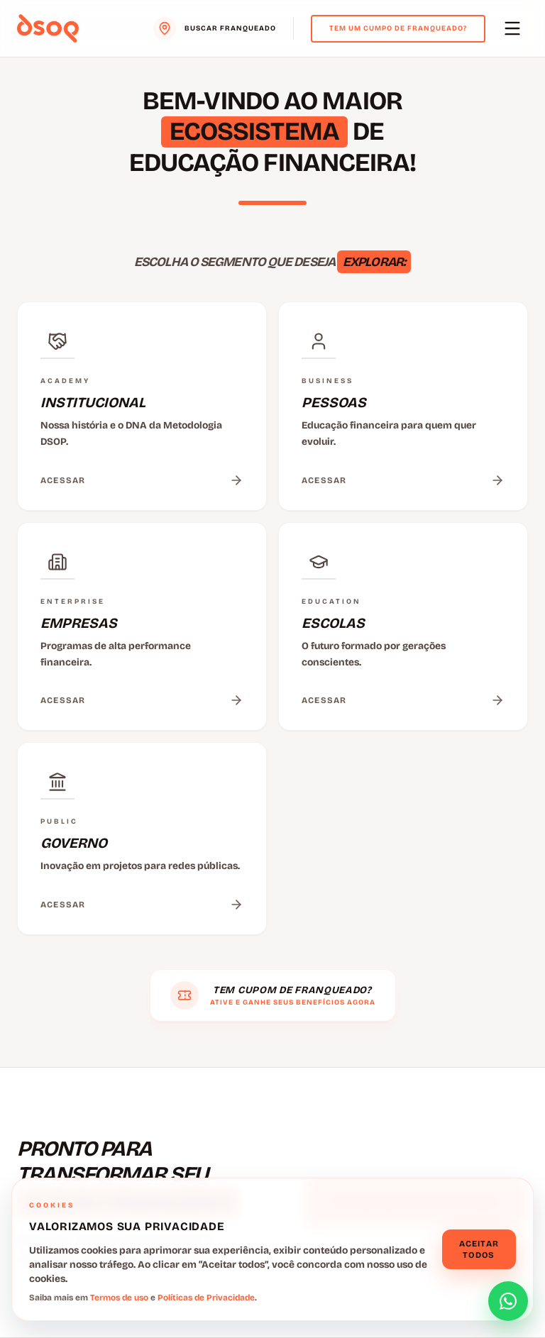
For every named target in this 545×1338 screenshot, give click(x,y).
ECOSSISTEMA (254, 131)
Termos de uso (119, 1298)
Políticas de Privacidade (206, 1298)
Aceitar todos (479, 1249)
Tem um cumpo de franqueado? (398, 28)
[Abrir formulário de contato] (508, 1301)
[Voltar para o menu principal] (48, 28)
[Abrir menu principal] (512, 28)
